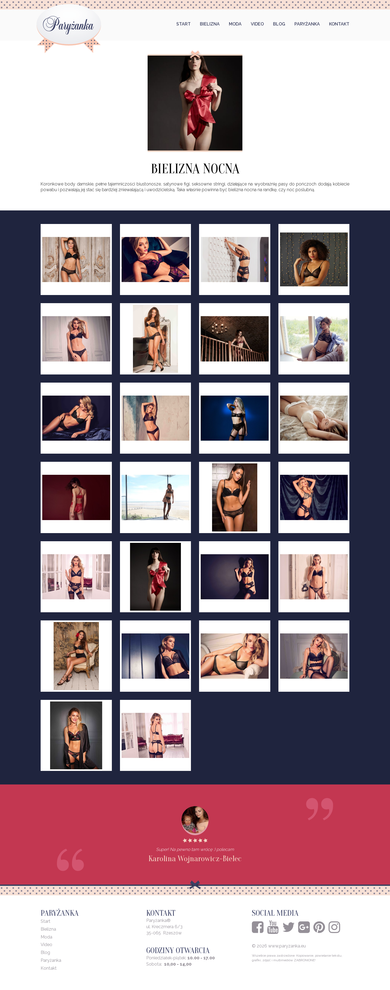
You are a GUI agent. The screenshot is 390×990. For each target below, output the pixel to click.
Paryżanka (307, 24)
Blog (279, 24)
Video (257, 24)
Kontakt (339, 24)
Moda (235, 24)
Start (183, 24)
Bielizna (210, 24)
